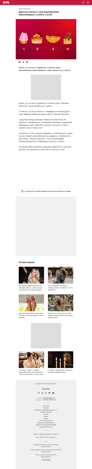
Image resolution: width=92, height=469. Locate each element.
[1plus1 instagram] (39, 393)
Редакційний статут (45, 427)
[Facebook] (19, 62)
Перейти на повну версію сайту (46, 383)
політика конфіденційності (46, 422)
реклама (46, 408)
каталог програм (46, 412)
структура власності (46, 420)
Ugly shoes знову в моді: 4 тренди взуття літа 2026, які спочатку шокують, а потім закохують (31, 315)
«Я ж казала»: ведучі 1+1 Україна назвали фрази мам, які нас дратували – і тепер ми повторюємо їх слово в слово (31, 372)
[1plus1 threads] (42, 393)
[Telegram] (23, 62)
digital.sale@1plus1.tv (46, 451)
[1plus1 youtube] (53, 393)
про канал (46, 405)
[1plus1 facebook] (49, 393)
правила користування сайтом (46, 425)
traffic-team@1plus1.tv (46, 456)
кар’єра (46, 414)
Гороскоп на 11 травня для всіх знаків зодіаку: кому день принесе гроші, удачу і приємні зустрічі (60, 315)
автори (46, 418)
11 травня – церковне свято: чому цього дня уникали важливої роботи (60, 371)
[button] (88, 2)
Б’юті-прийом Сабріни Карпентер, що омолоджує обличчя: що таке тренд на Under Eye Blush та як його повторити (30, 288)
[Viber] (27, 62)
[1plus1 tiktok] (46, 393)
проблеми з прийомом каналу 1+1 (46, 410)
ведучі (46, 416)
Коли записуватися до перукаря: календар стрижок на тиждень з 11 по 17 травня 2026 (60, 288)
